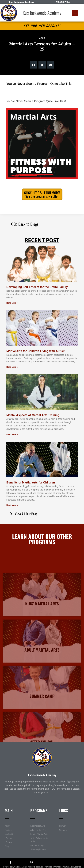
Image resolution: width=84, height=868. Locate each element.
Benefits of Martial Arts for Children (30, 482)
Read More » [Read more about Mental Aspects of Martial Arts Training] (12, 434)
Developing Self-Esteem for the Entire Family (37, 287)
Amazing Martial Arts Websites (68, 867)
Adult (42, 37)
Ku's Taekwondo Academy (42, 13)
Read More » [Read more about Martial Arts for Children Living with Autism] (12, 367)
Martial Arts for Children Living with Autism (35, 351)
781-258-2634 (63, 2)
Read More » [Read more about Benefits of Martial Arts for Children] (12, 505)
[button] (75, 13)
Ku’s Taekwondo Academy (42, 775)
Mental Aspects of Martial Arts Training (32, 415)
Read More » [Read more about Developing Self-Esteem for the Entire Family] (12, 303)
